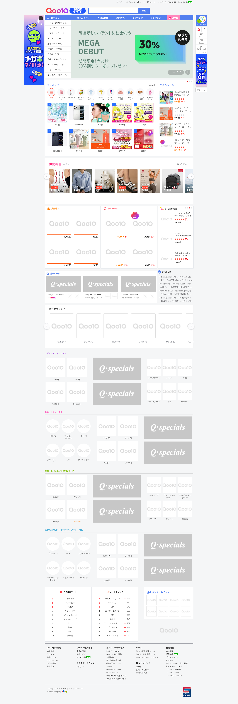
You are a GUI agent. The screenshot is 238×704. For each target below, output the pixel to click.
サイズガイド (201, 52)
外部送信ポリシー (113, 663)
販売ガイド (81, 654)
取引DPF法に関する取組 (116, 676)
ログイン (120, 2)
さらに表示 (151, 85)
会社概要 (169, 651)
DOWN (204, 90)
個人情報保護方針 (113, 660)
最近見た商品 (141, 673)
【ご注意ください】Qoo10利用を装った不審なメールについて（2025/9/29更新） (176, 298)
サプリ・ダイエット (56, 33)
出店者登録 (81, 651)
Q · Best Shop (171, 209)
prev (47, 176)
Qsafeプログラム (113, 672)
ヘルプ (160, 2)
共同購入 (55, 208)
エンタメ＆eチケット (161, 592)
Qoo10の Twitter (172, 672)
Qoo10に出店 (170, 2)
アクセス (110, 666)
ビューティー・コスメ (57, 28)
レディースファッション (58, 23)
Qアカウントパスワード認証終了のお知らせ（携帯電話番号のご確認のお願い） (176, 284)
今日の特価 (112, 208)
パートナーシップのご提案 (177, 663)
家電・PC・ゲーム (55, 44)
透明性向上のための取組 (116, 679)
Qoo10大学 (183, 2)
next (191, 176)
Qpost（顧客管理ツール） (146, 654)
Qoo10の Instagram (174, 676)
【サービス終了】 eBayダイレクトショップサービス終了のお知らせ (176, 280)
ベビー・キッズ (54, 70)
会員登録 (50, 651)
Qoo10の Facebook (173, 669)
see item (156, 361)
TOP (198, 90)
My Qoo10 (130, 2)
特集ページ (55, 273)
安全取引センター (113, 669)
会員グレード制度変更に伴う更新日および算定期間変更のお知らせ (176, 287)
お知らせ (166, 272)
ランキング (53, 85)
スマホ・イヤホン (55, 49)
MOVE (55, 164)
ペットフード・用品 (56, 65)
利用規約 (110, 657)
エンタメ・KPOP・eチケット (59, 75)
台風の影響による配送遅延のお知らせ (175, 291)
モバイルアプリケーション (147, 657)
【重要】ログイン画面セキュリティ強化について (176, 301)
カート (142, 2)
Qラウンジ (81, 667)
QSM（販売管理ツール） (146, 651)
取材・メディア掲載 (174, 666)
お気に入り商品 (142, 670)
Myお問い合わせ (113, 651)
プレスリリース (172, 657)
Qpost (152, 2)
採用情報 (169, 654)
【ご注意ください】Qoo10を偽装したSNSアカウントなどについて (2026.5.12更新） (176, 277)
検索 (144, 10)
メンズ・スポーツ (55, 38)
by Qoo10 (67, 164)
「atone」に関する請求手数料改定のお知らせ (176, 294)
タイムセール (167, 85)
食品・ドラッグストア (57, 59)
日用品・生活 (53, 54)
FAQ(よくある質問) (114, 654)
